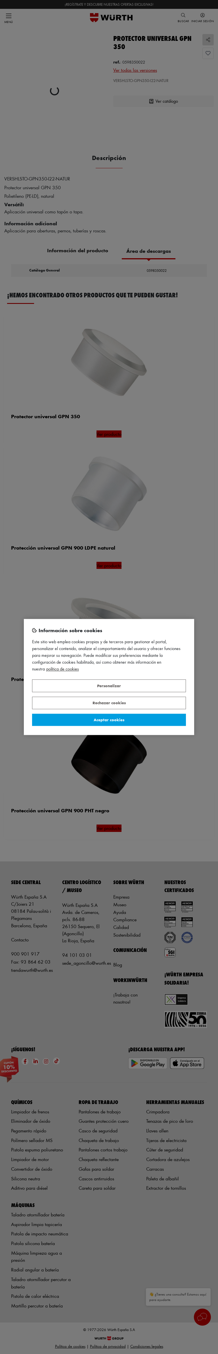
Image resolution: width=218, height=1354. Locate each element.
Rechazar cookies (109, 703)
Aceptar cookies (109, 719)
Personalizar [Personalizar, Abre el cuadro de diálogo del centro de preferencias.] (109, 685)
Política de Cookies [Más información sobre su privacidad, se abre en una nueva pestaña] (62, 669)
